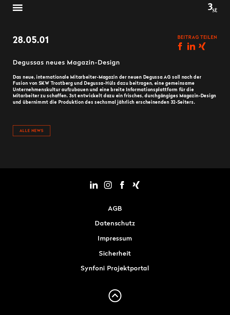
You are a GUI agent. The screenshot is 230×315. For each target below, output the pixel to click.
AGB (115, 209)
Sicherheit (115, 254)
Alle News (32, 131)
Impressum (115, 239)
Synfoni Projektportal (115, 269)
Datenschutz (115, 224)
